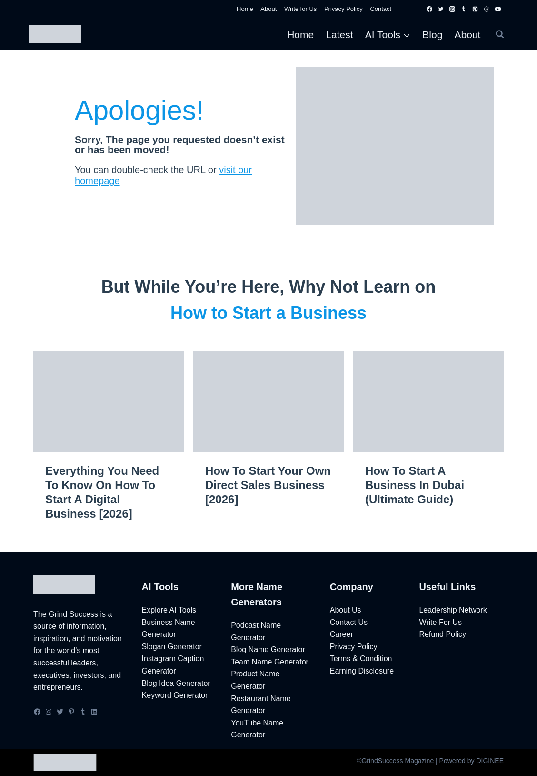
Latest (339, 34)
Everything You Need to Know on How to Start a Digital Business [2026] (102, 492)
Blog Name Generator (268, 649)
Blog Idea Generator (176, 683)
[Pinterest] (475, 9)
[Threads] (486, 9)
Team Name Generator (269, 662)
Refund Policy (442, 634)
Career (341, 634)
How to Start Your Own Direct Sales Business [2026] (268, 485)
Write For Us (440, 622)
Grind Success (73, 614)
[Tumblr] (463, 9)
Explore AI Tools (169, 610)
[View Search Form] (499, 34)
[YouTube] (498, 9)
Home (245, 8)
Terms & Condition (361, 658)
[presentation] (108, 401)
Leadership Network (453, 610)
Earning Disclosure (362, 671)
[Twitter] (441, 9)
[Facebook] (429, 9)
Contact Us (349, 622)
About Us (345, 610)
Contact (380, 8)
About (268, 8)
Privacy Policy (343, 8)
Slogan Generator (172, 647)
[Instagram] (452, 9)
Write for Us (300, 8)
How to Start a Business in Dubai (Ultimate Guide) (414, 485)
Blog (432, 34)
